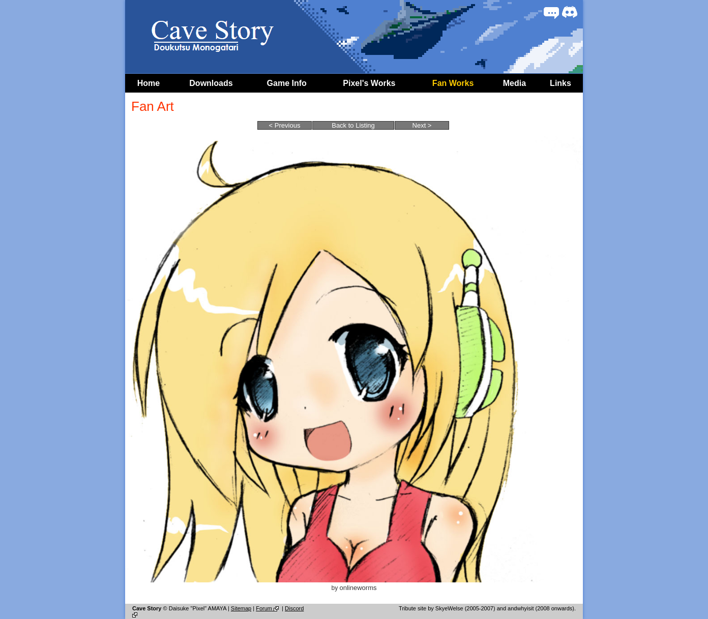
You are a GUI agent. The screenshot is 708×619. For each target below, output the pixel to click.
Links (560, 83)
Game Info (287, 83)
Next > (422, 125)
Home (148, 83)
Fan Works (453, 83)
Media (514, 83)
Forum (268, 608)
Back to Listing (353, 125)
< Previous (285, 125)
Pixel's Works (369, 83)
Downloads (210, 83)
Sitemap (241, 608)
